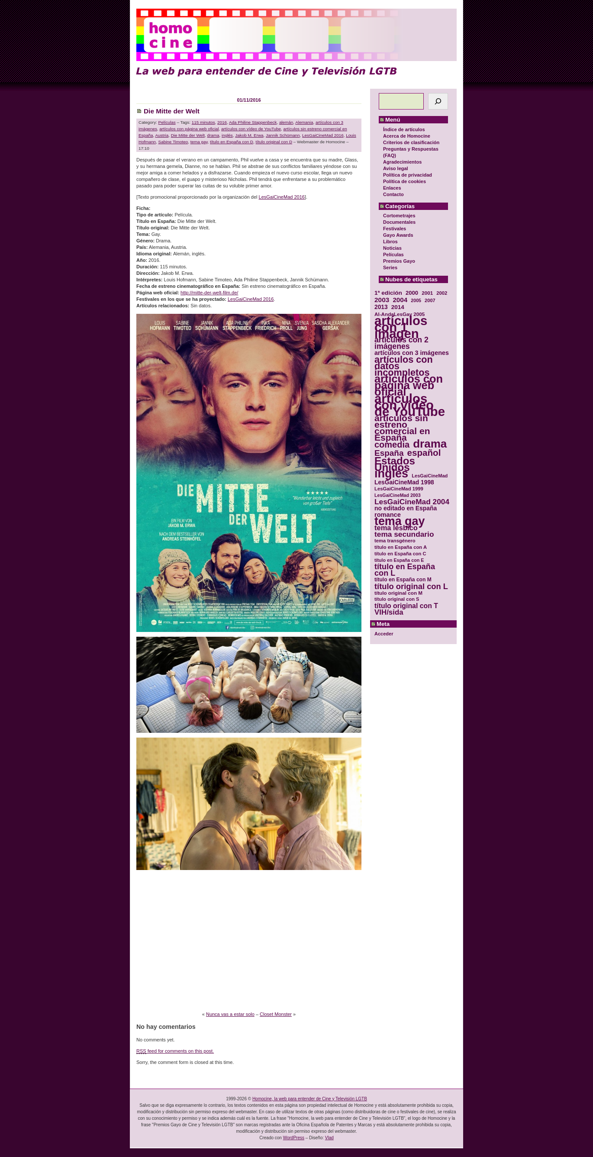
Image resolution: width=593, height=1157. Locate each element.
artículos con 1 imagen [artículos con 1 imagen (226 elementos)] (400, 327)
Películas (393, 254)
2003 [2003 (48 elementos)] (381, 300)
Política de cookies (404, 181)
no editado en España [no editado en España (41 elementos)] (405, 508)
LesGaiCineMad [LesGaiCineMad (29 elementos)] (430, 475)
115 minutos (203, 122)
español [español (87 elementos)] (424, 452)
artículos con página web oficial (189, 128)
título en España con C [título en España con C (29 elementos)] (400, 553)
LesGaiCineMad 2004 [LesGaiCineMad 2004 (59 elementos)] (411, 502)
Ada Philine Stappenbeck (253, 122)
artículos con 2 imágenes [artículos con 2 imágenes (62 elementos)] (401, 343)
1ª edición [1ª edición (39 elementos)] (388, 293)
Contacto (393, 194)
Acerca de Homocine (406, 136)
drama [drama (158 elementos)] (430, 444)
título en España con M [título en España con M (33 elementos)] (403, 580)
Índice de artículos (404, 129)
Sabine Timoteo (173, 141)
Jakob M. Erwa (249, 135)
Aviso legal (395, 168)
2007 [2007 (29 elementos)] (430, 300)
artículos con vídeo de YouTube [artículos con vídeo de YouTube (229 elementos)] (409, 405)
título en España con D (231, 141)
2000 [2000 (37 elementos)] (412, 293)
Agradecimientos (402, 161)
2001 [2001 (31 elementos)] (427, 293)
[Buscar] (438, 101)
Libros (390, 241)
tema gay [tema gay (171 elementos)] (399, 521)
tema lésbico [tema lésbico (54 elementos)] (396, 528)
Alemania (304, 122)
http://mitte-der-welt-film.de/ (209, 292)
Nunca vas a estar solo (230, 1014)
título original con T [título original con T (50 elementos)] (406, 606)
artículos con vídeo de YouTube (251, 128)
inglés (227, 135)
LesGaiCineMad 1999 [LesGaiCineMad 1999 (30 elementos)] (398, 488)
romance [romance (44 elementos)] (387, 515)
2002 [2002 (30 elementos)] (441, 293)
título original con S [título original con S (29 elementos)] (396, 599)
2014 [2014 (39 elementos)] (397, 307)
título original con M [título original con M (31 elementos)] (398, 593)
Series (390, 267)
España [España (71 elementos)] (388, 453)
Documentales (399, 222)
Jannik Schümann (283, 135)
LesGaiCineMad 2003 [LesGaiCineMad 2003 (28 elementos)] (397, 495)
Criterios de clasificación (411, 142)
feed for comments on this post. (175, 1051)
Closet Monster (276, 1014)
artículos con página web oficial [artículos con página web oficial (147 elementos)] (408, 385)
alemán (286, 122)
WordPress (293, 1137)
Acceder (383, 633)
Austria (161, 135)
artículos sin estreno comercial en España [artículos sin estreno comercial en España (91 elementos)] (402, 428)
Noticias (392, 248)
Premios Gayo (399, 261)
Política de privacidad (407, 174)
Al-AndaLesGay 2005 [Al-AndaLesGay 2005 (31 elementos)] (399, 314)
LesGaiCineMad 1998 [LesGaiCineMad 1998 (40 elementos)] (404, 482)
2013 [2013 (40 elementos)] (381, 307)
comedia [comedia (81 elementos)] (391, 445)
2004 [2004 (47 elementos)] (400, 300)
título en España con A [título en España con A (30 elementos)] (400, 547)
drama (213, 135)
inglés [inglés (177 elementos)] (391, 474)
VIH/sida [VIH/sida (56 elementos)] (388, 612)
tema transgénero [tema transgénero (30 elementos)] (395, 540)
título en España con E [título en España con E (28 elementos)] (399, 560)
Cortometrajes (399, 215)
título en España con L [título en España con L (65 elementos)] (404, 570)
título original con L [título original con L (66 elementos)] (411, 586)
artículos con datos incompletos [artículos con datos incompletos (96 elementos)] (403, 366)
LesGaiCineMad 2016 (323, 135)
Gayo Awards (398, 235)
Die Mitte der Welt (172, 111)
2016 (222, 122)
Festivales (394, 228)
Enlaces (392, 187)
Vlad (329, 1137)
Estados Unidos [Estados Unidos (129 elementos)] (394, 464)
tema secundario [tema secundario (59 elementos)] (404, 534)
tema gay (199, 141)
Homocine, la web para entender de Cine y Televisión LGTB (309, 1098)
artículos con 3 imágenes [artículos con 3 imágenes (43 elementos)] (411, 353)
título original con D (274, 141)
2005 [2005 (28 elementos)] (416, 300)
